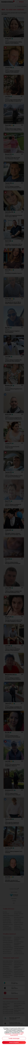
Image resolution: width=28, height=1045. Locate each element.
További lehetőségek (14, 1038)
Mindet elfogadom (14, 1042)
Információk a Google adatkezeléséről (16, 1034)
